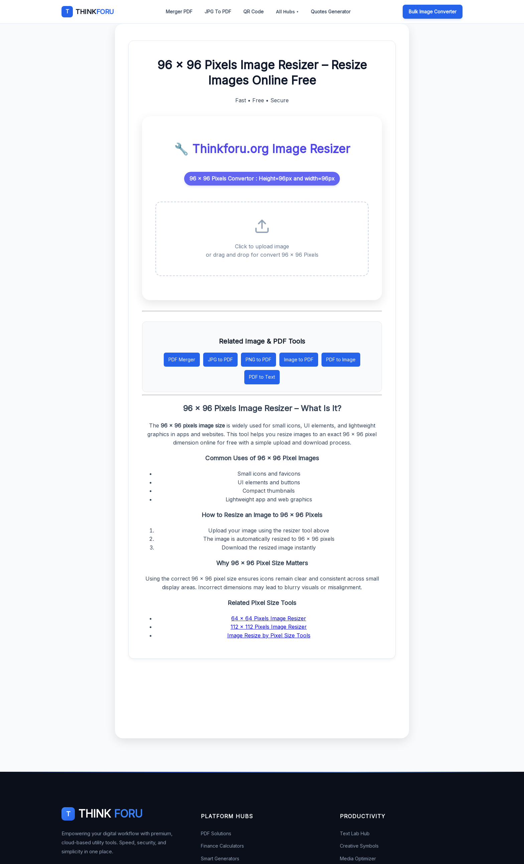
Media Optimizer (358, 858)
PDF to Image (341, 359)
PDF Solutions (216, 833)
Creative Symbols (359, 846)
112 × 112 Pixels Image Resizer (269, 626)
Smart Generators (220, 858)
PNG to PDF (258, 359)
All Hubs (287, 11)
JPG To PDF (218, 11)
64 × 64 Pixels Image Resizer (268, 618)
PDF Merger (181, 359)
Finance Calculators (222, 846)
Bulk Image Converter (432, 11)
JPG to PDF (220, 359)
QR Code (253, 11)
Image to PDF (298, 359)
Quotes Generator (331, 11)
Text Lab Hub (355, 833)
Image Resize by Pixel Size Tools (268, 635)
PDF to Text (262, 377)
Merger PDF (179, 11)
